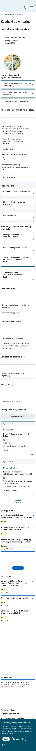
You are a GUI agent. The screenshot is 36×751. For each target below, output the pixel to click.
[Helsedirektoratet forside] (3, 6)
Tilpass (6, 745)
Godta (6, 739)
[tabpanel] (18, 462)
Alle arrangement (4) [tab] (18, 416)
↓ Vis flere (18, 568)
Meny (31, 7)
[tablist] (18, 416)
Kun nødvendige (18, 739)
